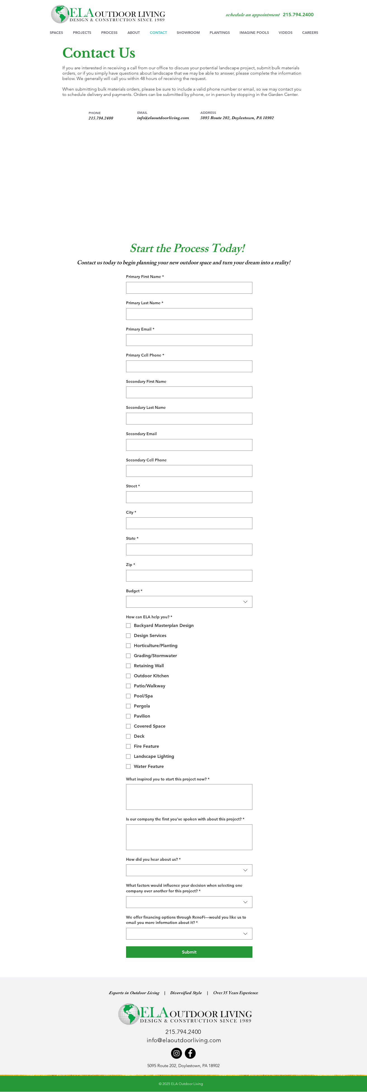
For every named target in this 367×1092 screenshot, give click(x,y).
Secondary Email (141, 433)
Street (133, 486)
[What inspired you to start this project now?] (189, 797)
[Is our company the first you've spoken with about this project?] (189, 837)
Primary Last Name (144, 303)
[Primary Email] (187, 340)
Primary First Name (145, 277)
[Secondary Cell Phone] (187, 471)
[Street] (187, 497)
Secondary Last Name (146, 407)
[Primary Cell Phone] (187, 366)
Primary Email (140, 329)
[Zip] (187, 575)
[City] (187, 523)
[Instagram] (176, 1053)
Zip (130, 565)
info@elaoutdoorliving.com (163, 117)
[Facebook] (190, 1053)
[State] (187, 549)
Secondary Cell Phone (146, 460)
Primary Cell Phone (145, 355)
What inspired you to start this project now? (167, 779)
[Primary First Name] (187, 287)
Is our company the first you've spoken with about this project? (185, 819)
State (132, 538)
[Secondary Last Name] (187, 418)
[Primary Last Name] (187, 314)
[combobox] (189, 602)
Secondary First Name (146, 381)
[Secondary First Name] (187, 392)
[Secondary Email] (187, 445)
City (131, 512)
